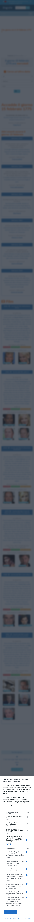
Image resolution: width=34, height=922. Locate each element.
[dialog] (17, 849)
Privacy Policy (27, 918)
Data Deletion (7, 918)
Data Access (16, 918)
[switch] (27, 817)
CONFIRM (10, 912)
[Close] (30, 780)
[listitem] (17, 812)
